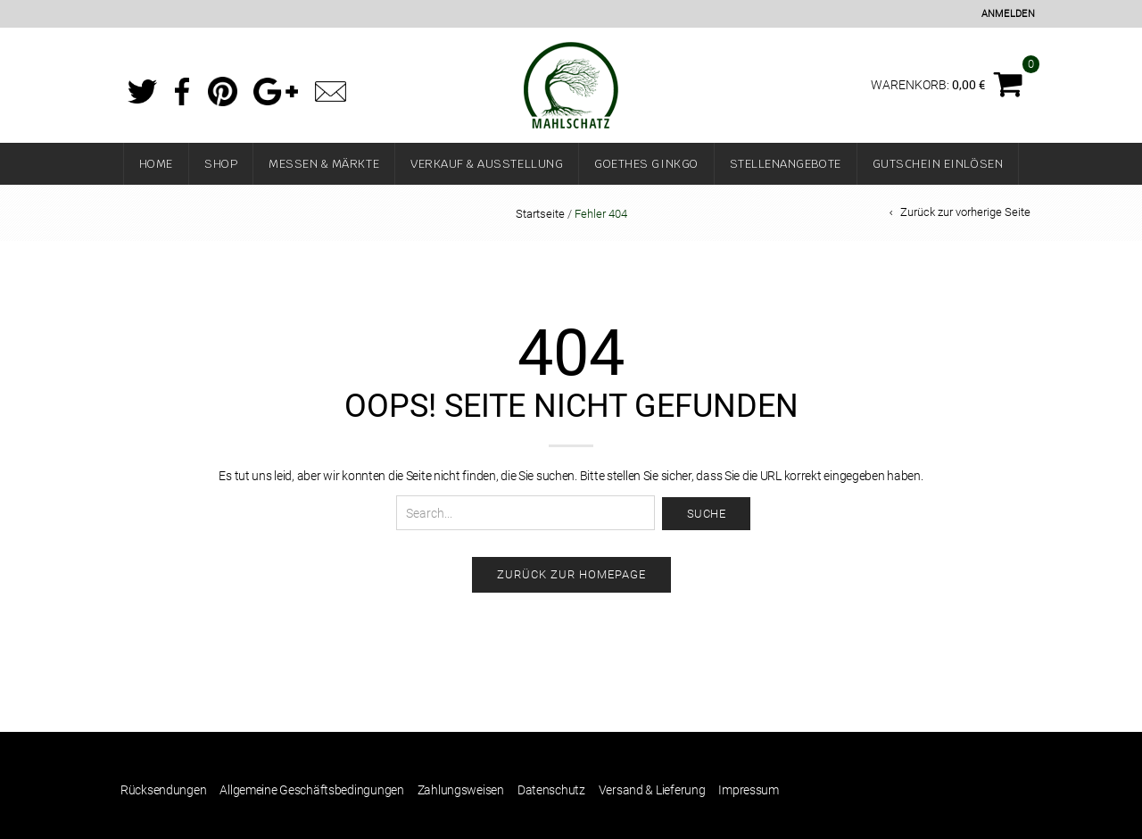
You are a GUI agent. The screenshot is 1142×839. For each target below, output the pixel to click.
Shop (220, 163)
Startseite (540, 213)
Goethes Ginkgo (646, 163)
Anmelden (1008, 14)
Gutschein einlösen (938, 163)
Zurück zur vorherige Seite (965, 212)
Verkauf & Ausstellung (486, 163)
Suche (706, 513)
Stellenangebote (785, 163)
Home (156, 163)
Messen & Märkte (324, 163)
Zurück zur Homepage (571, 574)
